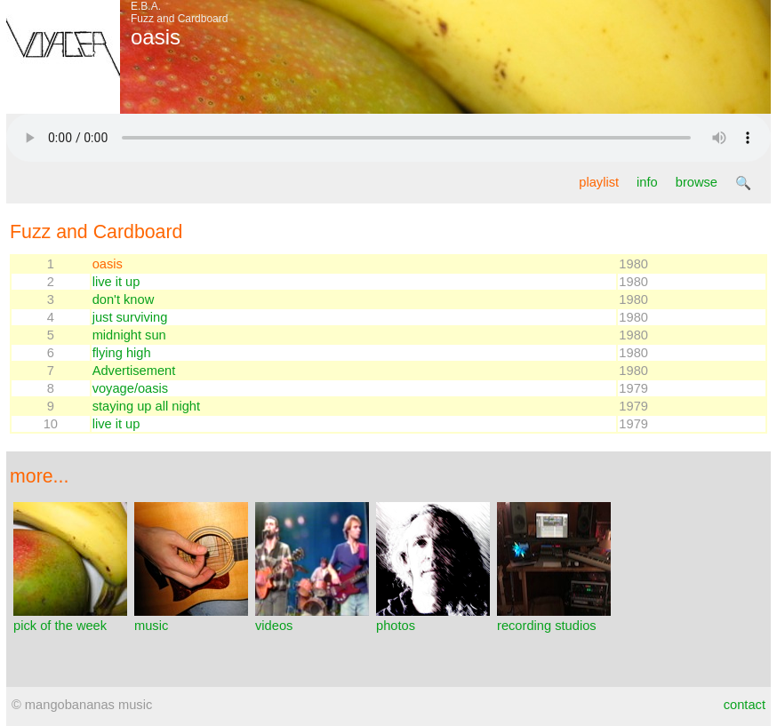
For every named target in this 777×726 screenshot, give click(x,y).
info (647, 182)
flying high (121, 353)
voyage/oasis (130, 388)
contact (744, 705)
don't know (123, 299)
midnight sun (129, 335)
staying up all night (146, 406)
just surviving (130, 317)
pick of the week (70, 618)
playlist (599, 182)
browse (696, 182)
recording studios (554, 618)
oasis (107, 264)
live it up (116, 282)
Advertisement (134, 370)
